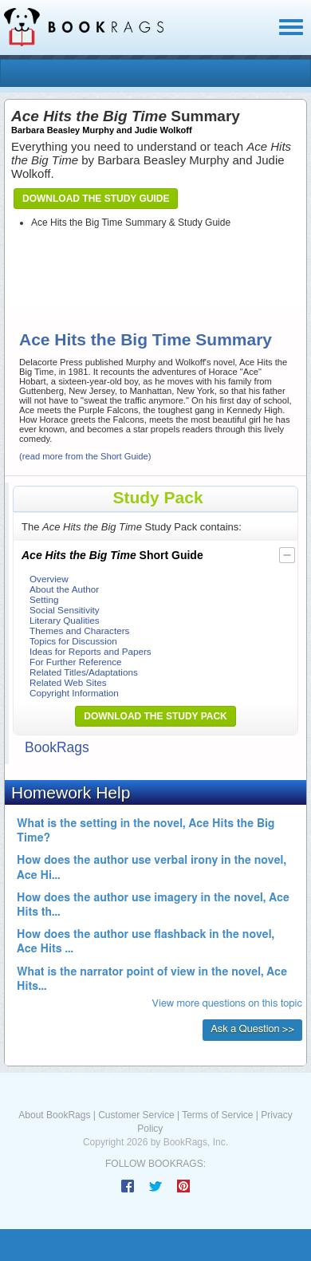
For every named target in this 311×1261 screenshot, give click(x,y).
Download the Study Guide (95, 198)
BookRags (57, 747)
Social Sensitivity (65, 610)
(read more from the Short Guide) (85, 456)
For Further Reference (76, 661)
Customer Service (136, 1115)
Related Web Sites (68, 682)
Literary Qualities (65, 620)
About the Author (64, 589)
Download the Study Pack (155, 716)
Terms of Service (217, 1115)
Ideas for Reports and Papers (91, 651)
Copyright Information (74, 693)
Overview (49, 578)
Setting (44, 599)
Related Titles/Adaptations (84, 672)
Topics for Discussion (73, 641)
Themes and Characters (79, 630)
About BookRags (54, 1115)
